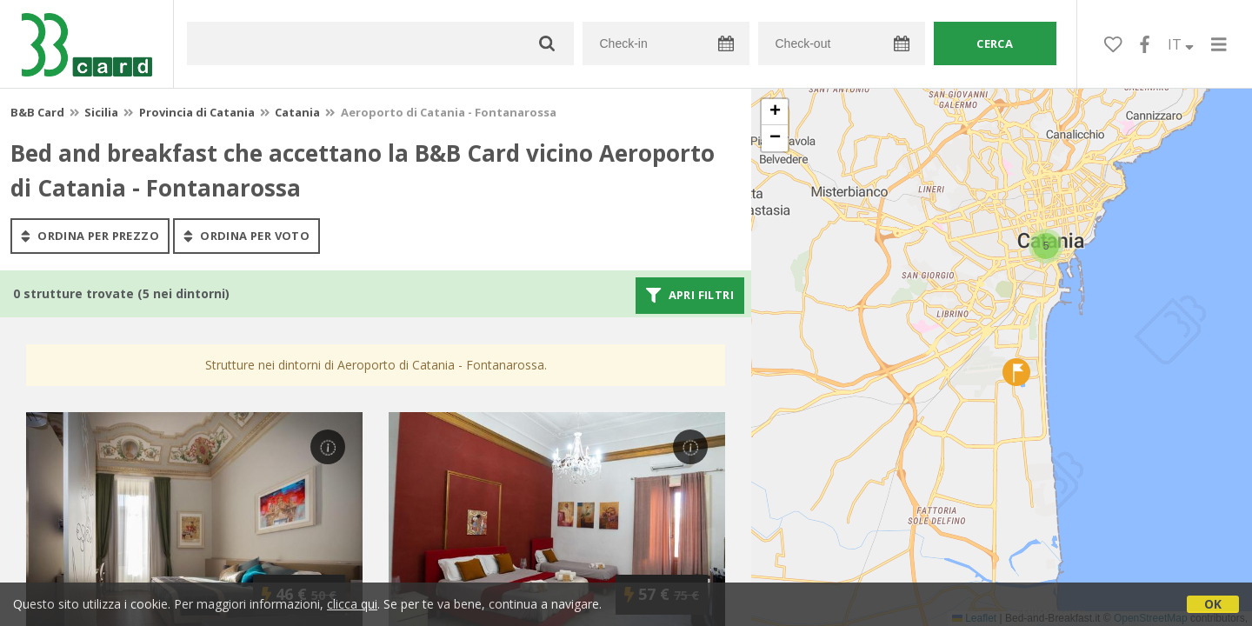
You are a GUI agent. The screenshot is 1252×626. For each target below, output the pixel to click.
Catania (297, 112)
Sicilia (101, 112)
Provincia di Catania (197, 112)
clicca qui (352, 604)
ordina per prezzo (90, 235)
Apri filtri (690, 295)
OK (1213, 604)
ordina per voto (246, 235)
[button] (1046, 246)
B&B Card (37, 112)
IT (1181, 44)
